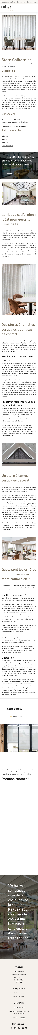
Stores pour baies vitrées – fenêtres (22, 64)
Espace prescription (8, 2)
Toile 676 (5, 143)
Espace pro (21, 2)
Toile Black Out (7, 146)
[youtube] (26, 1028)
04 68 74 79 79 (19, 971)
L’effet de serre (19, 993)
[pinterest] (19, 1028)
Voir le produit (18, 716)
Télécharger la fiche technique (15, 126)
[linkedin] (22, 1028)
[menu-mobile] (35, 8)
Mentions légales (19, 1007)
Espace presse (32, 2)
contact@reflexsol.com (19, 975)
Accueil (4, 64)
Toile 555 (5, 139)
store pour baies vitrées (27, 81)
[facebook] (12, 1028)
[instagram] (15, 1028)
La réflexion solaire (19, 996)
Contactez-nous (13, 173)
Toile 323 (5, 136)
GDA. (23, 1018)
